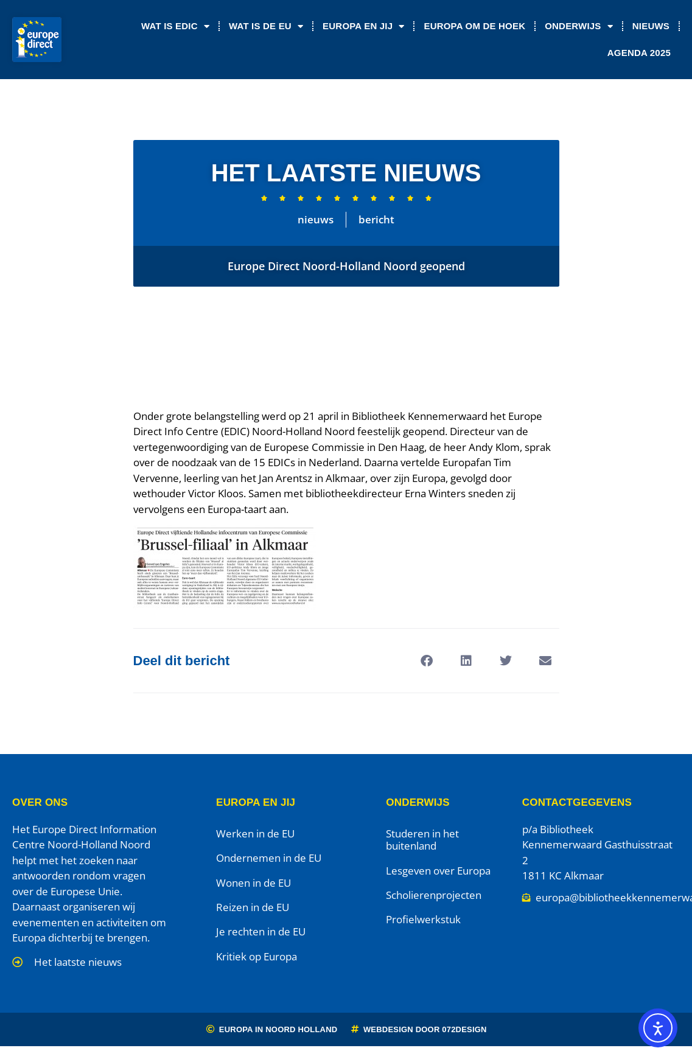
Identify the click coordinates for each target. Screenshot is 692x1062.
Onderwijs (579, 26)
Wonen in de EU (253, 883)
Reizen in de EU (252, 907)
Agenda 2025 (639, 52)
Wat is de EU (266, 26)
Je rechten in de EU (261, 931)
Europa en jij (363, 26)
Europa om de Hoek (474, 26)
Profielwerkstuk (423, 919)
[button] (427, 660)
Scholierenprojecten (433, 895)
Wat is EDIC (175, 26)
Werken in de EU (255, 833)
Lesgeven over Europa (438, 871)
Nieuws (650, 26)
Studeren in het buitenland (422, 839)
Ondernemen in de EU (268, 858)
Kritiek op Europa (256, 956)
